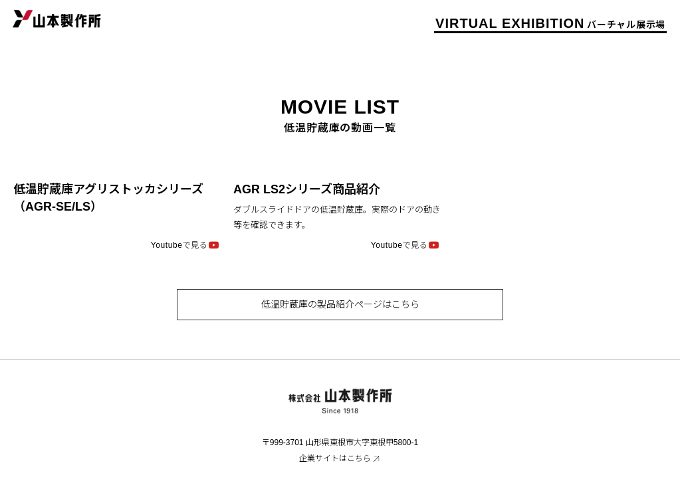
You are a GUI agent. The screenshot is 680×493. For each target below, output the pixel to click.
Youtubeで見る (179, 244)
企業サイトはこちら (335, 458)
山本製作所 (56, 18)
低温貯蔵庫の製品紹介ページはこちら (340, 304)
